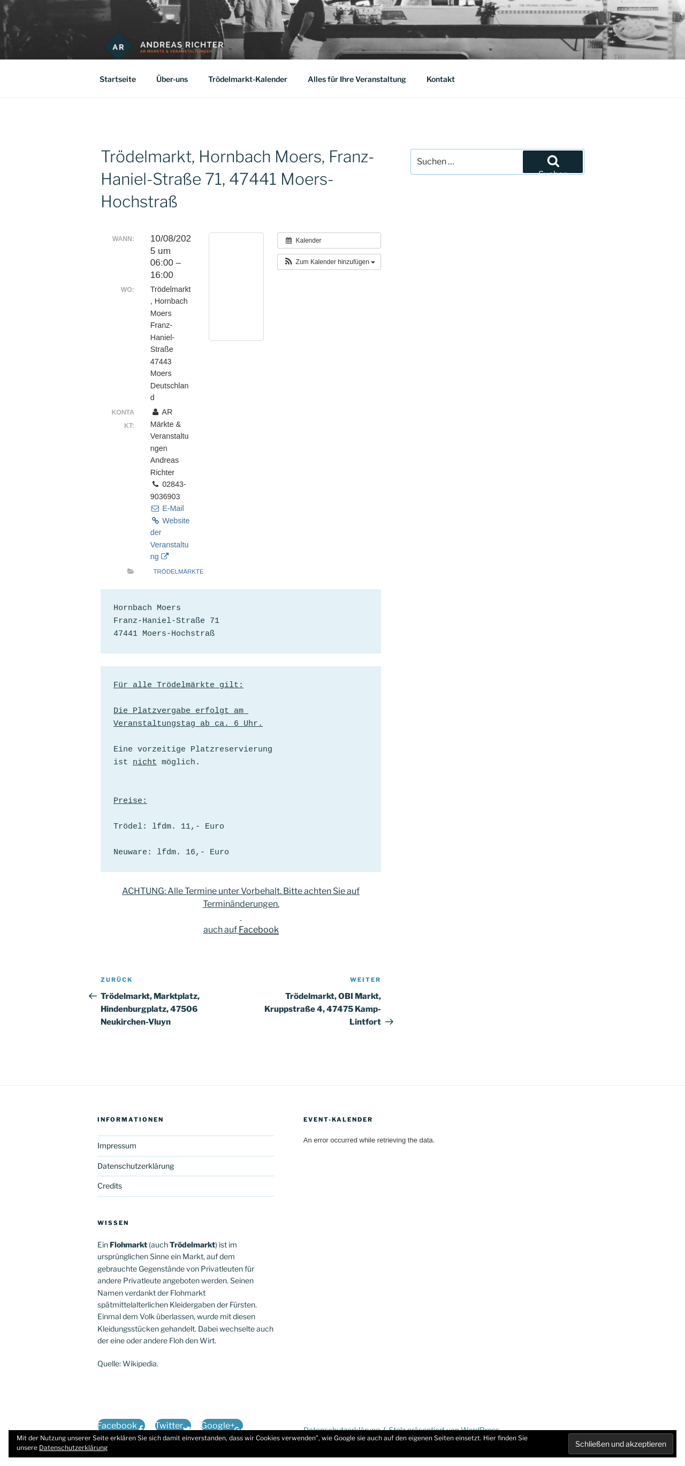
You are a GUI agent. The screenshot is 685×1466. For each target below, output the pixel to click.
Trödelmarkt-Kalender (247, 79)
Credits (109, 1185)
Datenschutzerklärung (135, 1165)
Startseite (118, 79)
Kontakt (441, 79)
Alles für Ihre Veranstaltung (357, 79)
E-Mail (167, 508)
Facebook (259, 929)
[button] (329, 261)
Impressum (116, 1145)
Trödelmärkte (179, 571)
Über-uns (172, 79)
